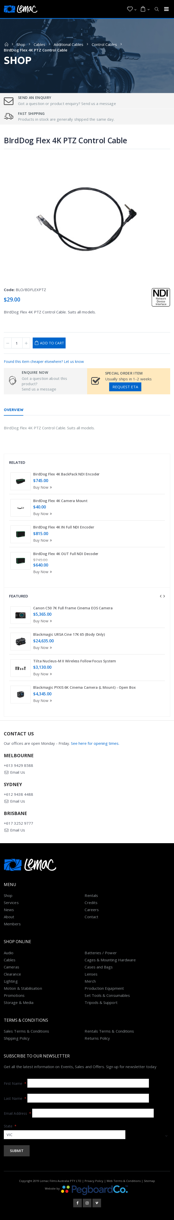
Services (11, 902)
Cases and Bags (99, 966)
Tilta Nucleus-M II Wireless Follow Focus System (74, 661)
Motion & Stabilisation (23, 988)
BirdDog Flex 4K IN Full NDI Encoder (63, 527)
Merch (90, 981)
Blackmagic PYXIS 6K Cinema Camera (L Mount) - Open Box (84, 687)
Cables (39, 44)
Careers (92, 909)
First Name (15, 1083)
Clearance (12, 974)
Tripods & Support (101, 1002)
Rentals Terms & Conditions (109, 1031)
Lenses (91, 974)
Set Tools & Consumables (107, 995)
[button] (132, 9)
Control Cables (104, 44)
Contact (91, 916)
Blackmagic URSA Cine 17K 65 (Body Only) (69, 634)
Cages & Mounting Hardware (110, 959)
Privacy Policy (94, 1181)
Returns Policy (97, 1038)
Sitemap (149, 1181)
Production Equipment (104, 988)
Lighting (11, 981)
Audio (8, 952)
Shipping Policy (17, 1038)
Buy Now (43, 487)
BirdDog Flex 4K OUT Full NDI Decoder (65, 553)
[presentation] (160, 596)
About (9, 916)
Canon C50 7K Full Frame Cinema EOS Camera (73, 608)
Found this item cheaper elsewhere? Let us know (44, 361)
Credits (91, 902)
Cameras (12, 966)
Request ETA (125, 386)
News (9, 909)
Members (12, 923)
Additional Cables (68, 44)
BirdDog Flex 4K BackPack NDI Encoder (66, 474)
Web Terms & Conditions (124, 1181)
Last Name (15, 1098)
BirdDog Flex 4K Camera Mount (60, 500)
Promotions (14, 995)
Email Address (17, 1113)
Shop (21, 44)
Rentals (91, 895)
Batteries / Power (101, 952)
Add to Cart (52, 343)
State (10, 1126)
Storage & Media (18, 1002)
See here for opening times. (95, 743)
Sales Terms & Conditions (26, 1031)
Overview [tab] (13, 410)
